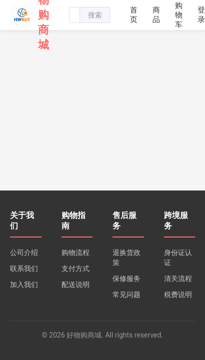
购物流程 (76, 252)
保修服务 (126, 278)
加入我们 (24, 284)
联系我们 (24, 268)
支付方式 (76, 268)
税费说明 (178, 294)
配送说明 (76, 284)
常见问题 (126, 294)
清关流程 (178, 278)
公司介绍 (24, 252)
